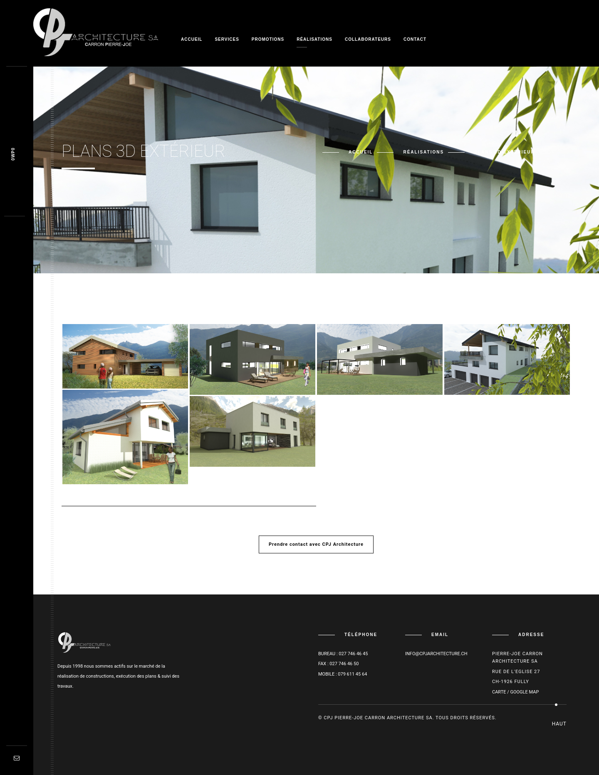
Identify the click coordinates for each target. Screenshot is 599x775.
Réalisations (314, 39)
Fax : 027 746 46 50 (338, 663)
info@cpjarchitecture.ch (436, 653)
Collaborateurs (368, 39)
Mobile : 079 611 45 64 (342, 674)
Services (227, 39)
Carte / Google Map (515, 692)
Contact (414, 39)
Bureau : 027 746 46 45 (343, 653)
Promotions (268, 39)
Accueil (191, 39)
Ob (13, 154)
